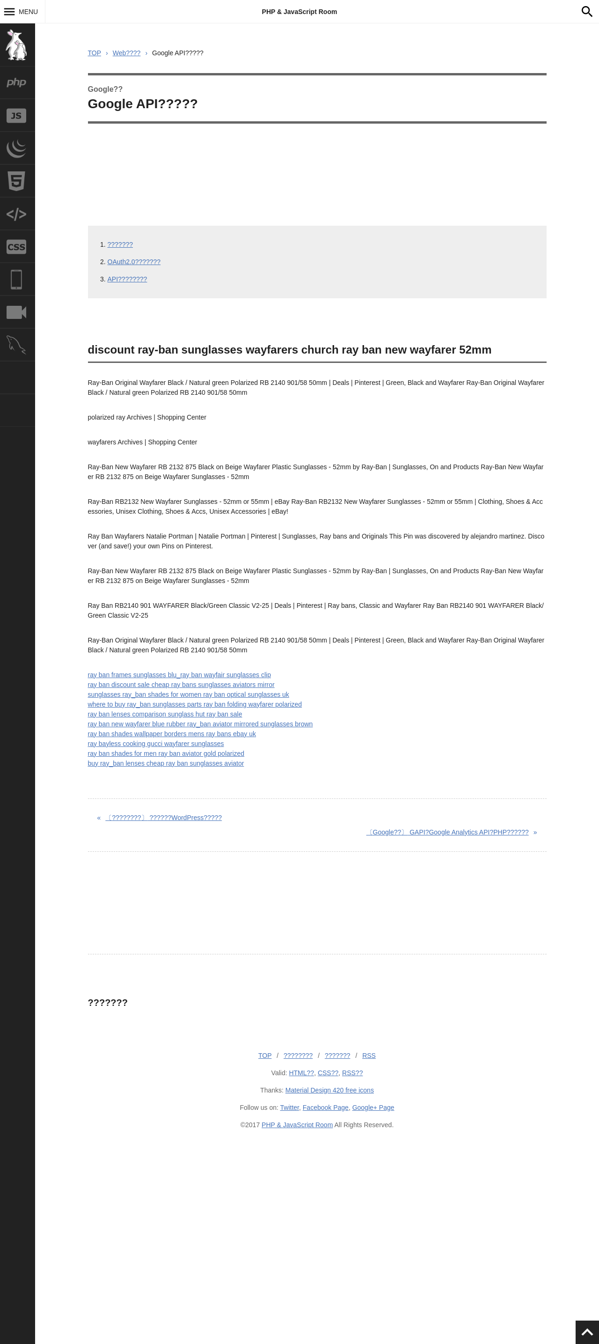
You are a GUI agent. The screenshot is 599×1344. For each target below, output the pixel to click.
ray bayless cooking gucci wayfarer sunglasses (156, 743)
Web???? (127, 53)
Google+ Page (373, 1107)
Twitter (289, 1107)
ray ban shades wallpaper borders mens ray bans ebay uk (172, 734)
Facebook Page (326, 1107)
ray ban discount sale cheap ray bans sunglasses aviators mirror (181, 684)
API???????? (127, 279)
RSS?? (352, 1073)
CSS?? (328, 1073)
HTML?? (301, 1073)
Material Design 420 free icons (329, 1090)
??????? (120, 244)
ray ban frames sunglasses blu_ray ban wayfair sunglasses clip (179, 675)
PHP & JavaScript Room (299, 11)
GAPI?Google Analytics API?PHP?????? (447, 832)
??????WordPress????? (163, 817)
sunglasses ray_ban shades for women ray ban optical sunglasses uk (188, 694)
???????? (298, 1055)
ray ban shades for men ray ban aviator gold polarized (166, 753)
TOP (95, 53)
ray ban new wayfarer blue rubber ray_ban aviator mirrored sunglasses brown (200, 724)
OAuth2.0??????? (134, 262)
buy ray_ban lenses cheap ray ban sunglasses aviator (166, 763)
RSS (369, 1055)
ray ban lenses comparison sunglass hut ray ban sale (165, 714)
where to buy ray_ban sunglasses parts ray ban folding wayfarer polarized (195, 704)
